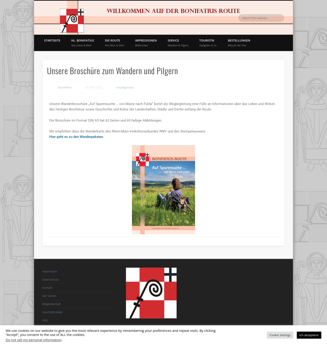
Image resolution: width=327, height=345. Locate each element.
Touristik (208, 42)
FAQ (45, 320)
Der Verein (49, 296)
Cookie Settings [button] (280, 335)
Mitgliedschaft (51, 304)
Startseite (52, 40)
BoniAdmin (65, 87)
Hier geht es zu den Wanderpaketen (76, 137)
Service (178, 42)
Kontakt (47, 288)
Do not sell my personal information (34, 340)
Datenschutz (50, 279)
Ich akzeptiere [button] (309, 335)
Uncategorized (125, 87)
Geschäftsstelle (52, 312)
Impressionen (146, 42)
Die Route (114, 42)
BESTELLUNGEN (239, 42)
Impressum (49, 271)
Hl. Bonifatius (82, 42)
